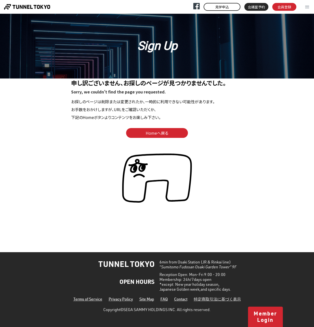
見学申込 (222, 6)
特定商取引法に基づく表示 (217, 300)
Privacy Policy (121, 300)
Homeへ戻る (157, 133)
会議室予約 (256, 6)
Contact (180, 300)
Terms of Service (87, 300)
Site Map (146, 300)
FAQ (164, 300)
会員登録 (284, 6)
